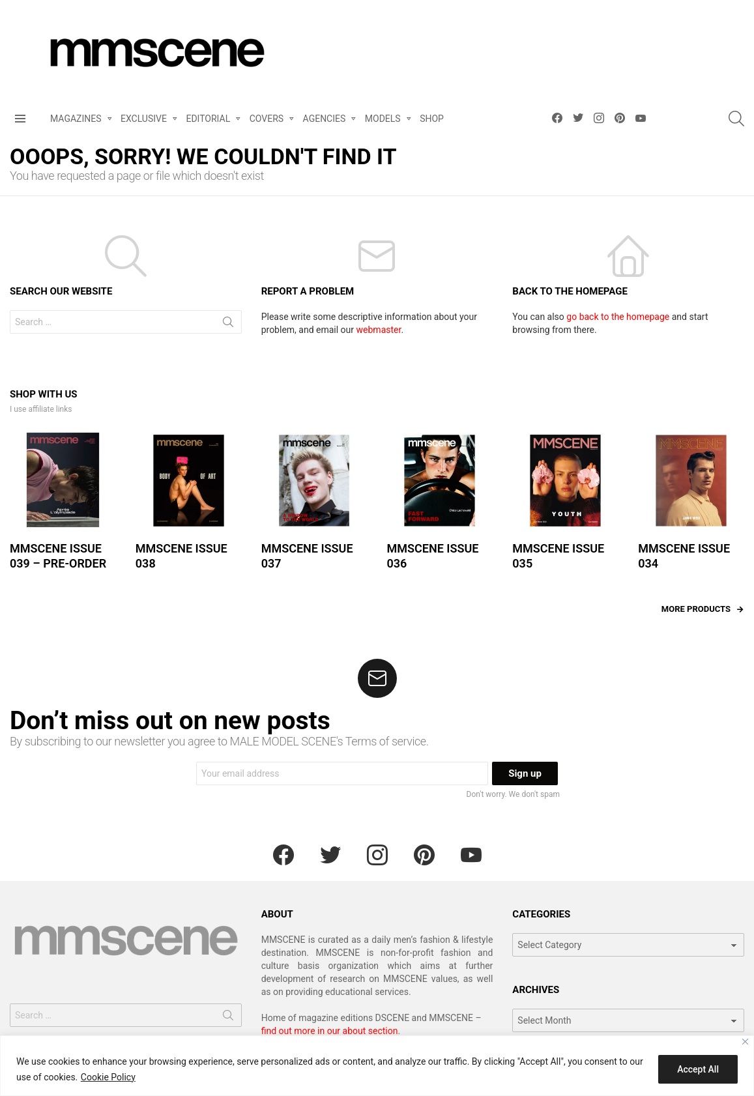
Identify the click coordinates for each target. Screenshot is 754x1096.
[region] (377, 1065)
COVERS (266, 120)
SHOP (432, 118)
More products (696, 609)
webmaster (378, 329)
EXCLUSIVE (144, 120)
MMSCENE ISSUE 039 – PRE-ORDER (58, 555)
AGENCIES (324, 120)
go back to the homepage (617, 316)
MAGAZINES (76, 120)
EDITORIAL (208, 120)
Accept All (698, 1069)
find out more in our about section (329, 1031)
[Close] (745, 1042)
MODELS (383, 120)
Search (228, 324)
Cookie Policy (108, 1077)
